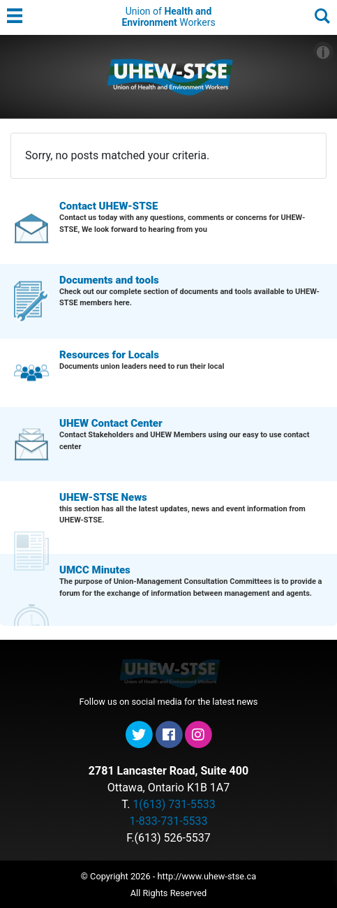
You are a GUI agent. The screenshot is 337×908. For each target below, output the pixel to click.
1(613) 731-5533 (174, 804)
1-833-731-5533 (168, 821)
